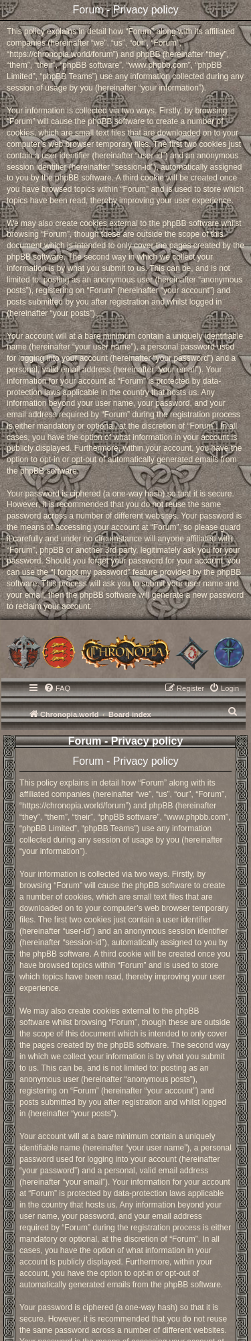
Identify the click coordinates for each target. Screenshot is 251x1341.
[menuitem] (57, 688)
